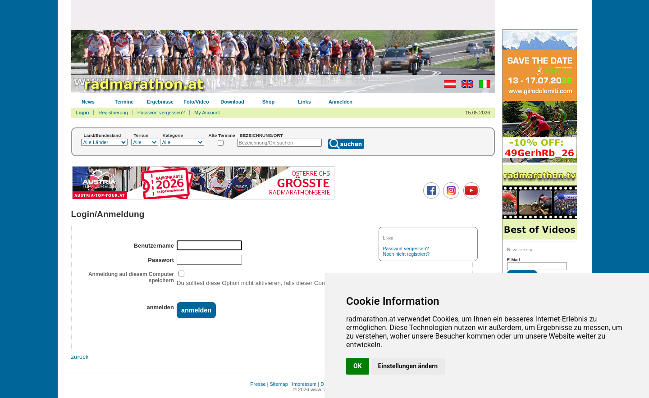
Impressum (304, 384)
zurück (80, 356)
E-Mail (513, 259)
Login (82, 112)
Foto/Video (196, 101)
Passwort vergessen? (161, 112)
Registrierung (113, 112)
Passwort (161, 260)
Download (232, 101)
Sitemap (279, 384)
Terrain (141, 135)
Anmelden (340, 101)
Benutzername (154, 245)
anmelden (160, 307)
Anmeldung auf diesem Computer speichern (131, 277)
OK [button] (357, 366)
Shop (268, 101)
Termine (124, 101)
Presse (257, 384)
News (88, 101)
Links (304, 101)
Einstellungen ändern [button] (408, 366)
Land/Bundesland (102, 135)
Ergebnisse (160, 101)
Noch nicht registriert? (406, 254)
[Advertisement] (283, 14)
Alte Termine (222, 135)
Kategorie (173, 135)
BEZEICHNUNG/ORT (261, 135)
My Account (207, 112)
